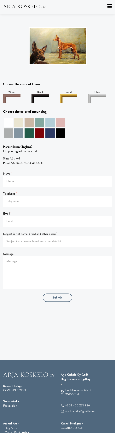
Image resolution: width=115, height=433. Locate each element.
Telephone (9, 193)
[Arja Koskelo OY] (29, 377)
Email (6, 213)
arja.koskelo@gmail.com (80, 411)
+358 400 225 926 (77, 405)
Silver (97, 96)
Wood (11, 96)
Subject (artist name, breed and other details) (30, 233)
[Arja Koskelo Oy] (57, 7)
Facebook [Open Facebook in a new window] (9, 405)
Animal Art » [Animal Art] (11, 423)
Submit (57, 297)
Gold (68, 96)
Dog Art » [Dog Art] (11, 428)
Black (40, 96)
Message (8, 253)
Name (6, 173)
